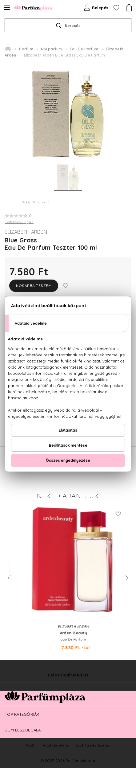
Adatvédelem (55, 745)
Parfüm (26, 49)
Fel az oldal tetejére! (68, 675)
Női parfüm (51, 49)
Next (127, 578)
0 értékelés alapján (19, 222)
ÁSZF (30, 745)
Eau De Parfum (84, 49)
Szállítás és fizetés (92, 745)
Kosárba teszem (33, 285)
